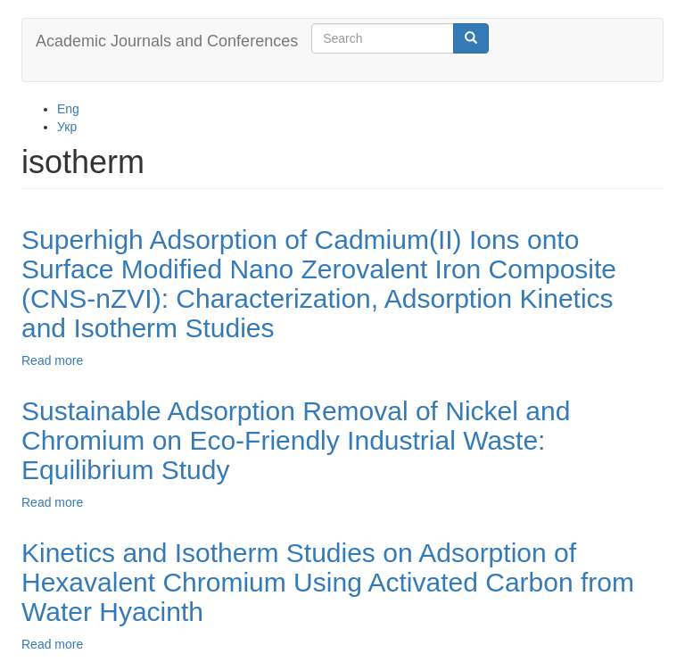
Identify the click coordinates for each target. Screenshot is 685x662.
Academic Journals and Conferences (167, 41)
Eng (68, 109)
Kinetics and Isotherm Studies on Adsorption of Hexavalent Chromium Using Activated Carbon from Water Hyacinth (327, 582)
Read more (52, 360)
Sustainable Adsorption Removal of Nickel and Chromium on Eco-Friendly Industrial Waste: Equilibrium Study (295, 440)
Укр (67, 127)
